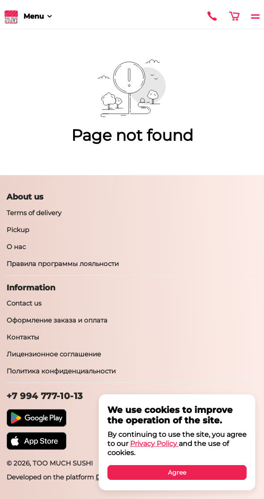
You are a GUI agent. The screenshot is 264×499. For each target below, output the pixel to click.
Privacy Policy (154, 443)
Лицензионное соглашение (54, 354)
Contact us (24, 303)
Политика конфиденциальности (61, 371)
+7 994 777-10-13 (45, 396)
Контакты (23, 337)
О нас (16, 247)
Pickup (18, 230)
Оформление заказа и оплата (57, 320)
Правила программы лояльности (63, 263)
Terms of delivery (34, 213)
